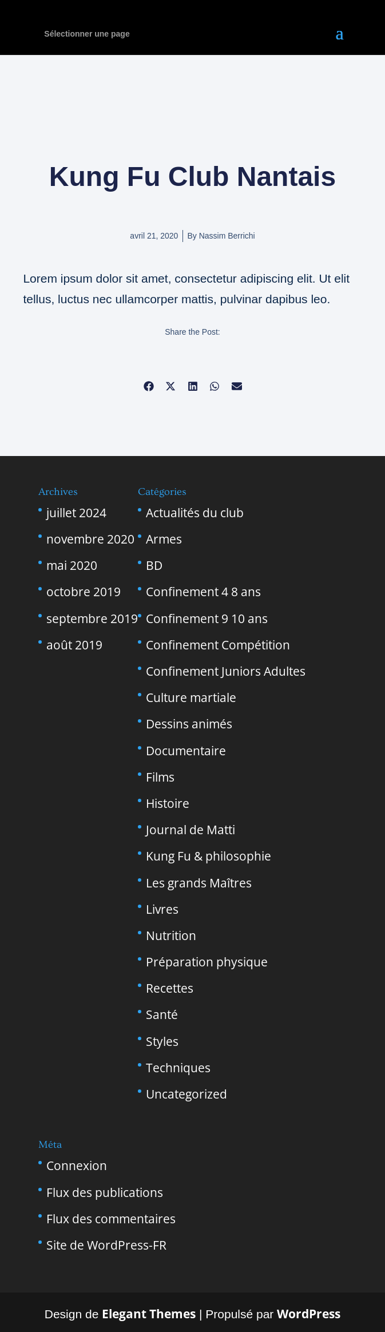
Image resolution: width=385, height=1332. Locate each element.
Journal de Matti (190, 830)
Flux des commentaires (111, 1219)
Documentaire (186, 751)
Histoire (167, 803)
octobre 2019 (83, 592)
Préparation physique (207, 962)
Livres (162, 909)
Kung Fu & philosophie (208, 856)
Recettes (169, 988)
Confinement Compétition (218, 645)
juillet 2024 (76, 513)
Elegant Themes (149, 1314)
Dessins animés (189, 724)
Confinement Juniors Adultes (225, 671)
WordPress (308, 1314)
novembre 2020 (90, 539)
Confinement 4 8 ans (203, 592)
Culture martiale (191, 697)
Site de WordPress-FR (106, 1245)
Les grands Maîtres (199, 883)
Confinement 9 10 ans (207, 618)
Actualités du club (195, 513)
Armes (164, 539)
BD (154, 565)
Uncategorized (186, 1094)
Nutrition (171, 935)
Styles (162, 1041)
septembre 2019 (92, 618)
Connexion (76, 1165)
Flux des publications (104, 1192)
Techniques (178, 1068)
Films (160, 777)
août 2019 (74, 645)
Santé (162, 1014)
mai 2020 (71, 565)
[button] (148, 386)
